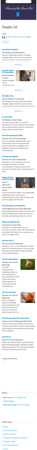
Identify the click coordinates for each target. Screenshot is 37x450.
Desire (5, 427)
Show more (18, 65)
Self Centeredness (10, 430)
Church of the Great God (18, 8)
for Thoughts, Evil (14, 397)
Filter (5, 42)
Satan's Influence (9, 434)
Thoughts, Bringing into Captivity (15, 438)
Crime (5, 449)
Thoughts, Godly (9, 441)
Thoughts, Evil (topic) (19, 37)
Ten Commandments (11, 445)
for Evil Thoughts (16, 405)
